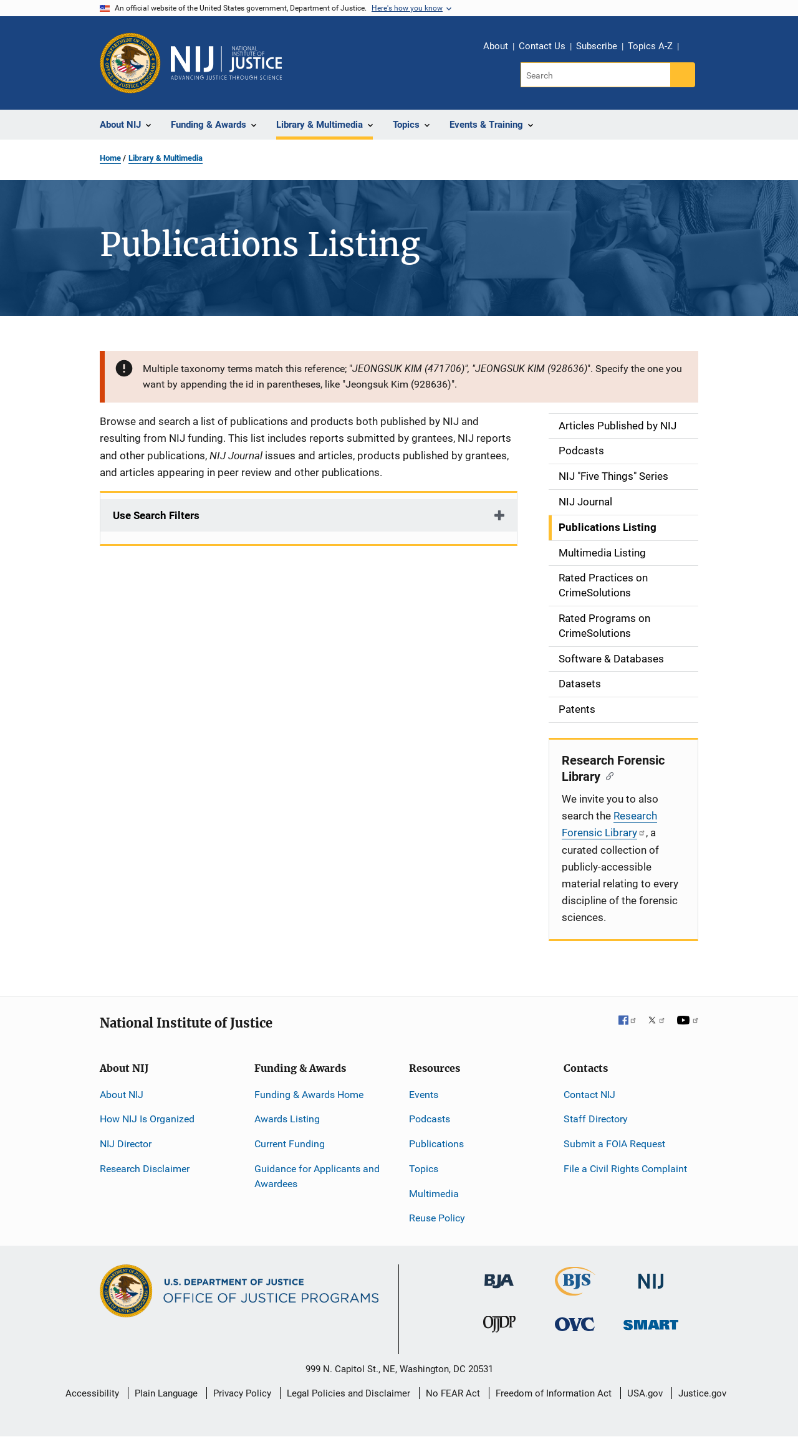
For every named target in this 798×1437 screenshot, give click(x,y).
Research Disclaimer (145, 1169)
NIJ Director (125, 1144)
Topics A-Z (650, 46)
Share (692, 48)
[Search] (596, 74)
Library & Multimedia (165, 158)
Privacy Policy (242, 1393)
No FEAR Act (453, 1393)
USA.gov (645, 1393)
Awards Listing (287, 1119)
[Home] (226, 63)
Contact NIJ (589, 1094)
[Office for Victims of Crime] (575, 1324)
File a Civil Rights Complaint (625, 1169)
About (495, 46)
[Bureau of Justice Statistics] (575, 1290)
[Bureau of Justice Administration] (499, 1275)
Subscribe (596, 46)
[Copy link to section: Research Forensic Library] (606, 775)
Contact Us (542, 46)
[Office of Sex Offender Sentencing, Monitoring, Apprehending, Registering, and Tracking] (650, 1321)
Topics (423, 1169)
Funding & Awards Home (308, 1094)
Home (110, 158)
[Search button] (682, 74)
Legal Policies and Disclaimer (348, 1393)
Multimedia (434, 1194)
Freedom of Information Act (554, 1393)
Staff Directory (596, 1119)
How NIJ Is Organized (147, 1119)
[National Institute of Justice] (650, 1276)
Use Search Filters (156, 515)
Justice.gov (702, 1393)
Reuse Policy (437, 1218)
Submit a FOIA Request (614, 1144)
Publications (436, 1144)
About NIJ (121, 1094)
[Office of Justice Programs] (130, 62)
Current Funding (289, 1144)
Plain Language (166, 1393)
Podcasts (429, 1119)
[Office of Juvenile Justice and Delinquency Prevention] (499, 1327)
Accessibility (92, 1393)
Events (423, 1094)
